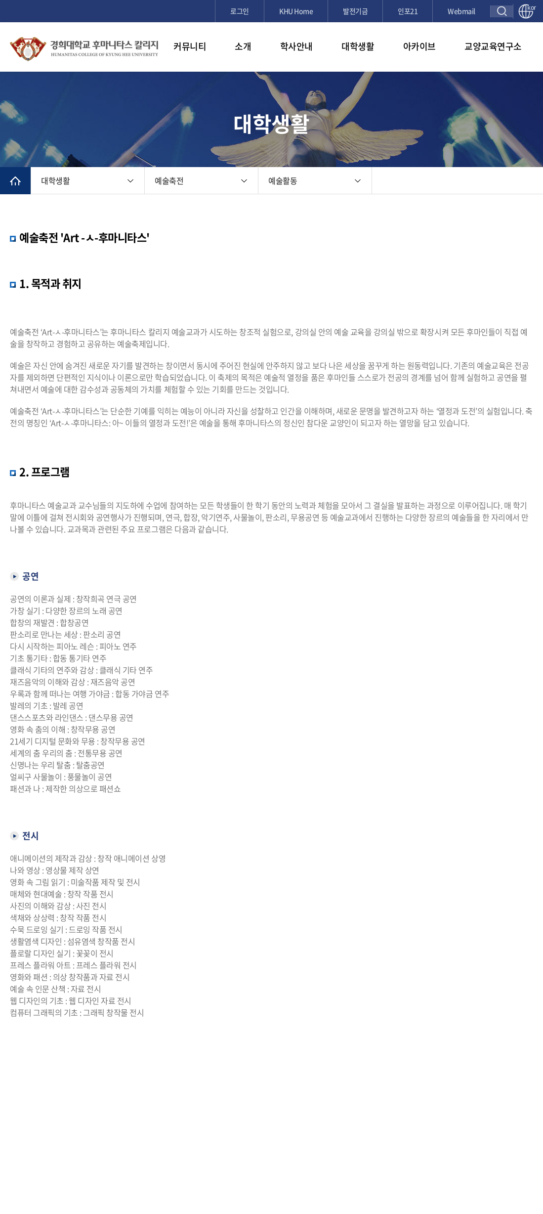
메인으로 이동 (15, 180)
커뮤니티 (189, 46)
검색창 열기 (502, 11)
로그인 (239, 11)
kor (530, 8)
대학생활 (357, 46)
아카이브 (419, 46)
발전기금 (355, 11)
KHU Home (296, 11)
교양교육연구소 (493, 46)
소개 (243, 46)
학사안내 (296, 46)
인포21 (408, 11)
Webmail (461, 11)
